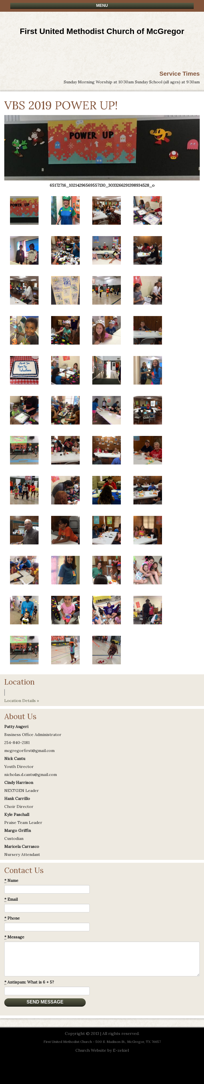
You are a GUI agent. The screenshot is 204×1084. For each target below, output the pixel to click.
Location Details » (21, 700)
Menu (102, 5)
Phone (12, 918)
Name (11, 880)
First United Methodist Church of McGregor (102, 31)
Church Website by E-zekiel (102, 1050)
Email (11, 899)
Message (14, 937)
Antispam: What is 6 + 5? (29, 982)
